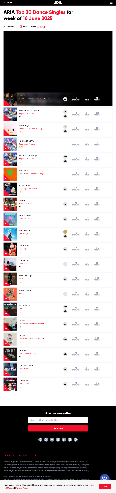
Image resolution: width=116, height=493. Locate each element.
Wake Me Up (25, 275)
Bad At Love (25, 290)
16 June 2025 (37, 18)
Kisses (22, 95)
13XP (65, 112)
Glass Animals (24, 219)
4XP (65, 307)
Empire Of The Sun (26, 114)
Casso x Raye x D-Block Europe (31, 324)
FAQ (34, 455)
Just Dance (24, 185)
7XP (65, 204)
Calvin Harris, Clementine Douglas (32, 174)
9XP (65, 369)
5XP (65, 157)
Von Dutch (24, 260)
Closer (22, 335)
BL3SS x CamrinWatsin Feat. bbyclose (34, 99)
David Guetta (24, 384)
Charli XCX (23, 264)
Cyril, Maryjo (23, 234)
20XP (65, 339)
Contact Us (9, 455)
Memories (23, 380)
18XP (65, 219)
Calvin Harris (24, 369)
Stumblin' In (24, 305)
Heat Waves (25, 215)
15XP (65, 249)
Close (105, 486)
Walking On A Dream (29, 110)
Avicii (21, 279)
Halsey (21, 294)
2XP (65, 99)
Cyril (20, 309)
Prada (22, 320)
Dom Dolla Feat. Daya (27, 354)
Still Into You (25, 230)
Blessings (23, 170)
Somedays (24, 125)
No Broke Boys (26, 141)
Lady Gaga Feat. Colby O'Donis (31, 189)
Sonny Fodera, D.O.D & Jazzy (30, 129)
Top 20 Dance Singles (41, 12)
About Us (23, 455)
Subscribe (58, 428)
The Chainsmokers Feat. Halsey (31, 339)
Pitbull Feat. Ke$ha (26, 204)
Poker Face (24, 245)
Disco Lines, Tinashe (27, 144)
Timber (22, 200)
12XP (65, 189)
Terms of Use (62, 479)
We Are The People (28, 155)
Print (23, 27)
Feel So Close (26, 365)
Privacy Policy (21, 488)
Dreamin (23, 350)
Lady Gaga (23, 249)
